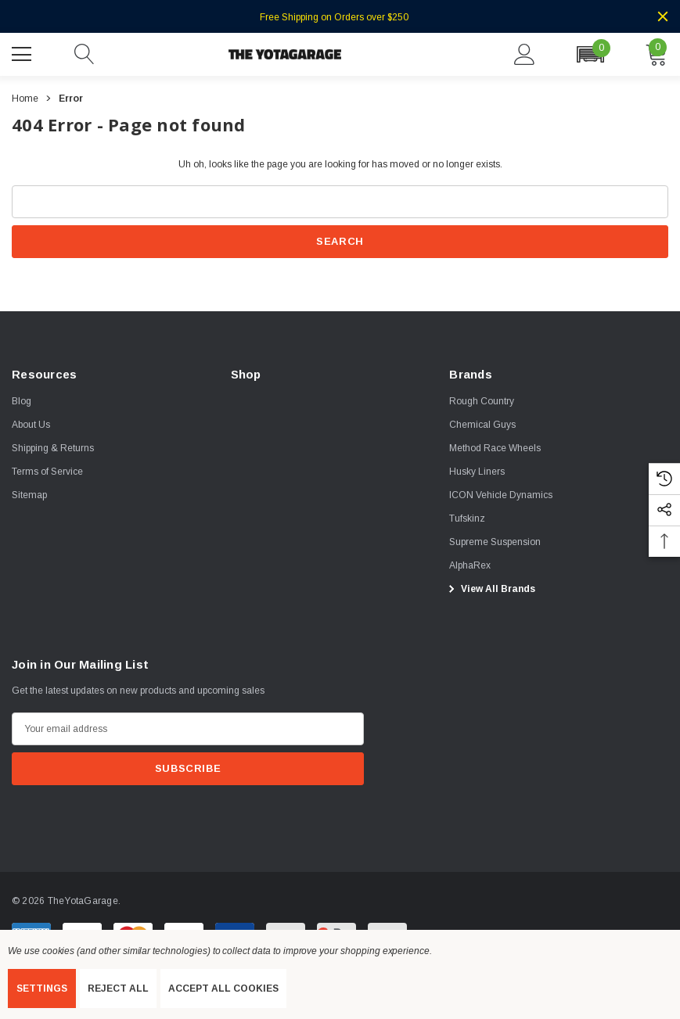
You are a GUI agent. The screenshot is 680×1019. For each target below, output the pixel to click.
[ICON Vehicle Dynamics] (500, 495)
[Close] (662, 16)
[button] (590, 54)
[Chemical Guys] (482, 424)
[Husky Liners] (477, 471)
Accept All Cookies (223, 988)
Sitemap (29, 495)
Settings (41, 988)
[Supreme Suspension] (495, 542)
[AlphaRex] (470, 565)
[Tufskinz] (467, 518)
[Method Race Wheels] (495, 448)
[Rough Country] (481, 401)
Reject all (118, 988)
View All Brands (489, 589)
